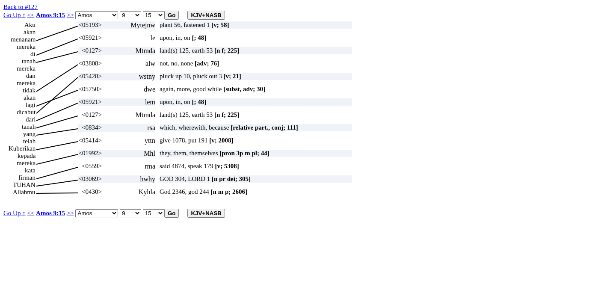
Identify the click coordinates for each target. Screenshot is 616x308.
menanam (23, 39)
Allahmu (24, 192)
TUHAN (24, 184)
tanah (29, 61)
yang (29, 133)
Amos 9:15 (50, 15)
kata (30, 170)
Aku (30, 24)
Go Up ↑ (14, 15)
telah (29, 141)
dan (31, 75)
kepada (27, 155)
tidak (29, 90)
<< (30, 15)
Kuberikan (22, 148)
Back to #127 (20, 6)
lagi (31, 104)
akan (30, 32)
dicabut (26, 112)
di (33, 53)
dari (31, 119)
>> (70, 15)
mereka (26, 46)
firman (27, 177)
